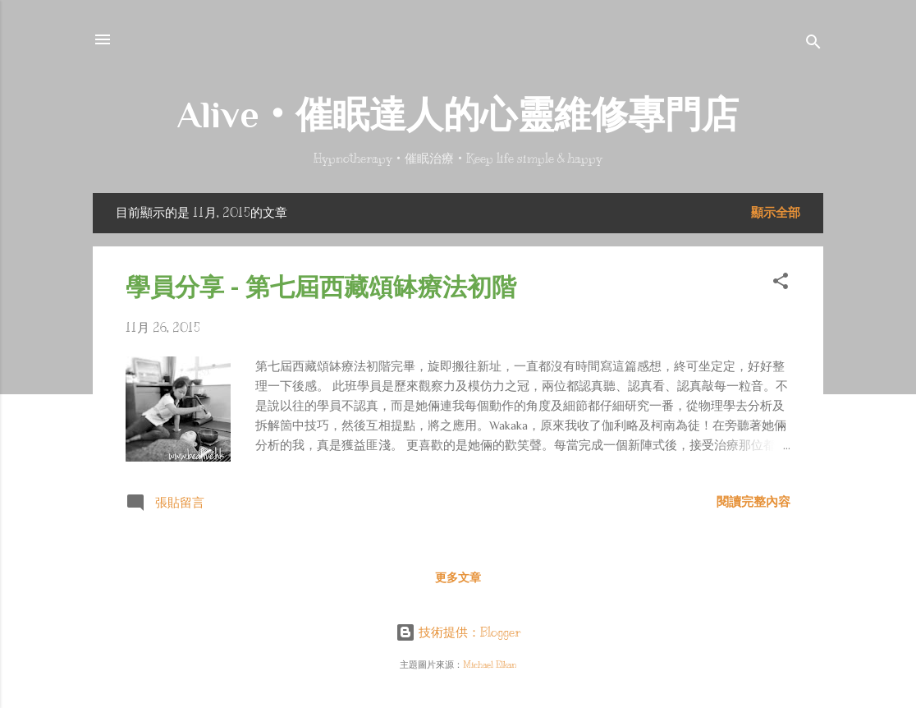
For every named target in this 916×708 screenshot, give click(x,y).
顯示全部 (775, 212)
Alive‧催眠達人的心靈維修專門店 (458, 115)
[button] (780, 284)
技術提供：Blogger (458, 632)
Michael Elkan (489, 665)
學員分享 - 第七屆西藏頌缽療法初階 (321, 287)
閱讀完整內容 (753, 501)
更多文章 (458, 578)
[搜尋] (813, 45)
